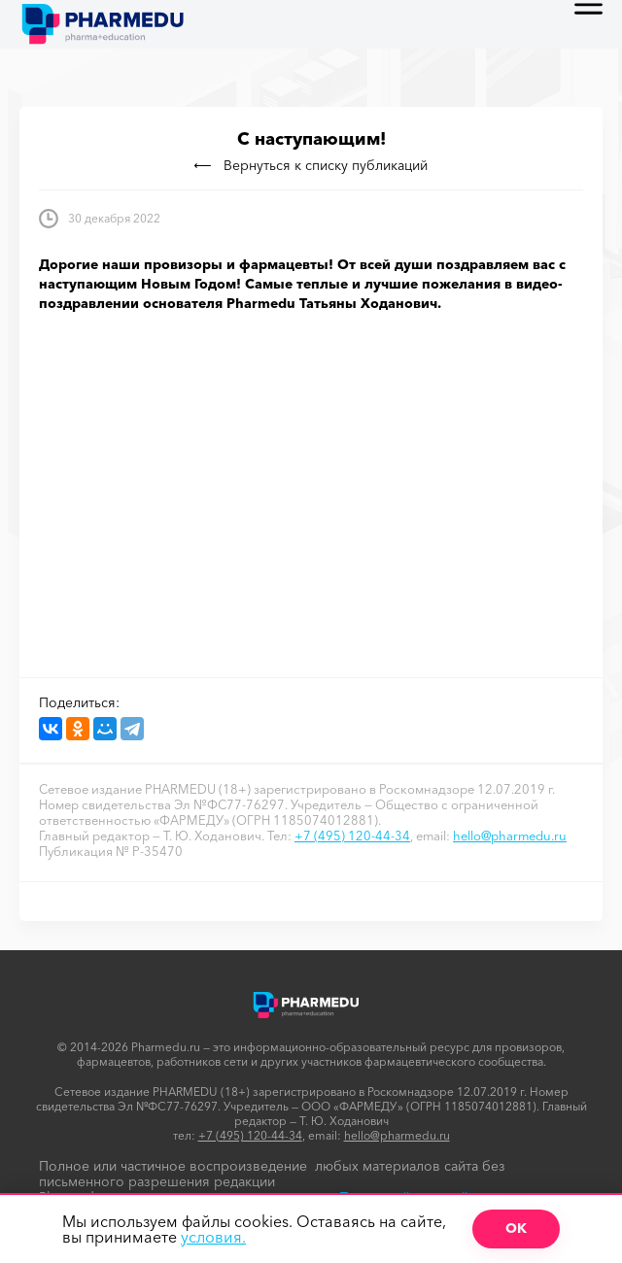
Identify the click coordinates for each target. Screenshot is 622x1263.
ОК (516, 1228)
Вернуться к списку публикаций (311, 165)
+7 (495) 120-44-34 (352, 835)
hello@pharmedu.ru (510, 835)
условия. (213, 1236)
